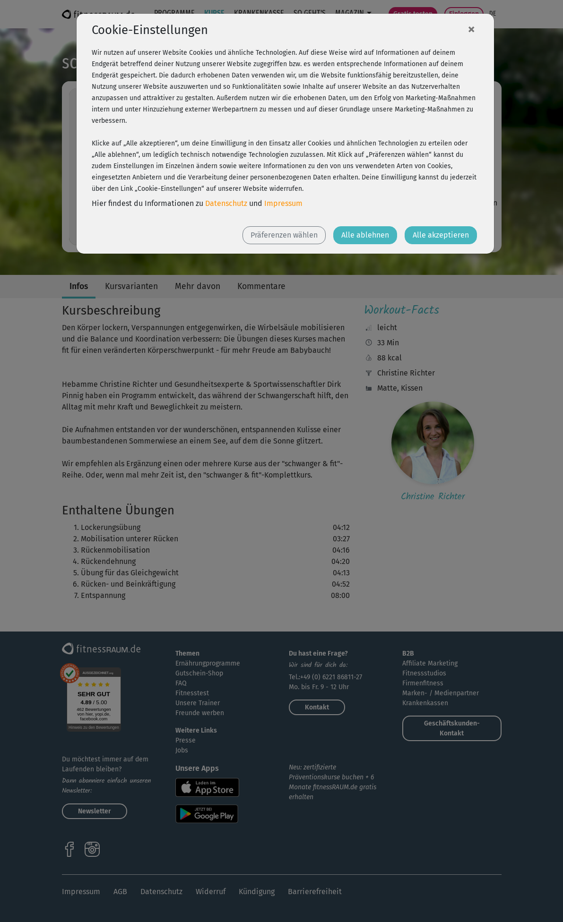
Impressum (283, 203)
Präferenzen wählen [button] (284, 234)
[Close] (471, 28)
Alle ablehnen (365, 234)
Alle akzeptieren (441, 234)
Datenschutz (226, 203)
